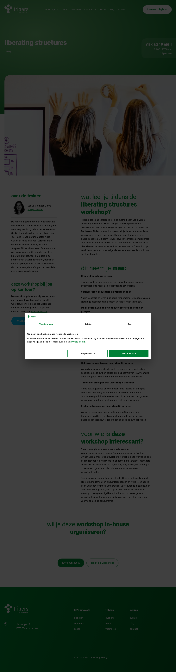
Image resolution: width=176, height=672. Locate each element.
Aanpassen (87, 353)
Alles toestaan (129, 353)
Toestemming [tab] (46, 324)
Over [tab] (130, 324)
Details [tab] (88, 324)
